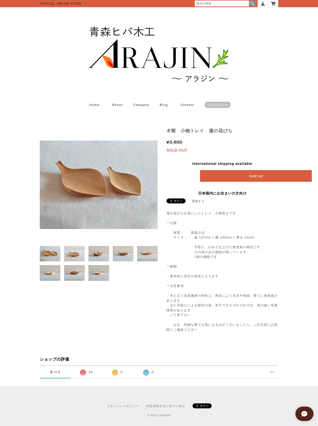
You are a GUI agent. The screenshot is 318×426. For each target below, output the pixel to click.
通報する (198, 201)
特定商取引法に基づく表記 (165, 406)
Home (94, 105)
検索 (252, 3)
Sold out (256, 176)
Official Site (217, 105)
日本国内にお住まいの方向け (222, 193)
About (117, 105)
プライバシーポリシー (123, 406)
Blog (164, 105)
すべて (55, 372)
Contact (187, 105)
